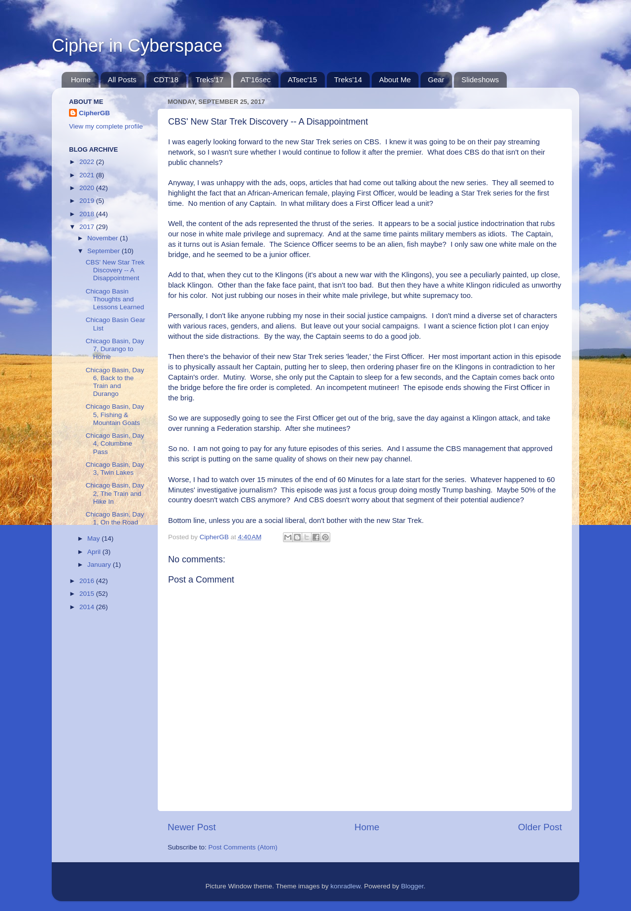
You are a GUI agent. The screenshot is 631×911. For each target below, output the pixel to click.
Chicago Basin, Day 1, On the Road (115, 518)
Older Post (540, 827)
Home (81, 79)
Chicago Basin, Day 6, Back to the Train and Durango (115, 382)
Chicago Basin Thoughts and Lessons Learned (115, 299)
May (94, 538)
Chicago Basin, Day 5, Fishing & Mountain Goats (115, 414)
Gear (436, 79)
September (104, 251)
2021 (87, 175)
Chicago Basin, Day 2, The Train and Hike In (115, 493)
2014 (87, 607)
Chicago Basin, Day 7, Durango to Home (115, 348)
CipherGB (94, 113)
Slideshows (480, 79)
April (95, 551)
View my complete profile (106, 126)
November (103, 238)
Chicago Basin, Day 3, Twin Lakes (115, 468)
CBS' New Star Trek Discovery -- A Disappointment (115, 270)
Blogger (412, 886)
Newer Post (192, 827)
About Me (395, 79)
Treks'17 (210, 79)
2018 (87, 214)
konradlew (345, 886)
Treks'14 (348, 79)
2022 (87, 161)
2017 (87, 226)
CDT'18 (166, 79)
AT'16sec (256, 79)
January (100, 564)
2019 (87, 200)
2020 (87, 188)
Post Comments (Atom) (243, 847)
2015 (87, 593)
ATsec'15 (302, 79)
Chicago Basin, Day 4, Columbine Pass (115, 443)
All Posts (122, 79)
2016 (87, 581)
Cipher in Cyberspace (137, 45)
